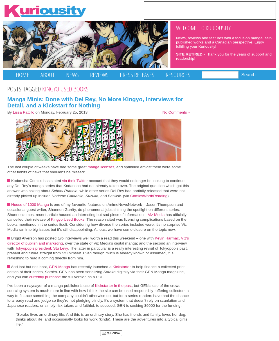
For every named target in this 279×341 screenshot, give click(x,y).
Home (22, 74)
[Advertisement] (210, 10)
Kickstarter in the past (113, 286)
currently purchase (45, 277)
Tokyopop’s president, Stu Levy (41, 248)
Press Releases (137, 74)
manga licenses (101, 167)
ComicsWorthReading (148, 196)
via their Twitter (75, 181)
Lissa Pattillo (24, 112)
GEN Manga (59, 267)
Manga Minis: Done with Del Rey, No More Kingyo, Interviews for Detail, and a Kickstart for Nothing (95, 102)
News (72, 74)
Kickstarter (122, 267)
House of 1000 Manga (30, 204)
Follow (111, 333)
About (47, 74)
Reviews (99, 74)
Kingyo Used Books (67, 219)
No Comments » (176, 112)
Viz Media (157, 215)
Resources (178, 74)
